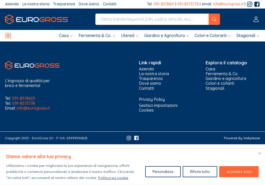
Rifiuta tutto (200, 171)
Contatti (109, 4)
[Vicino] (260, 153)
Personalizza (163, 171)
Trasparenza (64, 4)
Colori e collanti (220, 83)
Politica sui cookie (113, 177)
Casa (210, 69)
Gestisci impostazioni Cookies (158, 108)
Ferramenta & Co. (222, 73)
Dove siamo (89, 4)
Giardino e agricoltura (226, 78)
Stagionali (215, 88)
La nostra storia (35, 4)
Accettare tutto (238, 171)
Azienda (12, 4)
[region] (132, 167)
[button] (66, 35)
